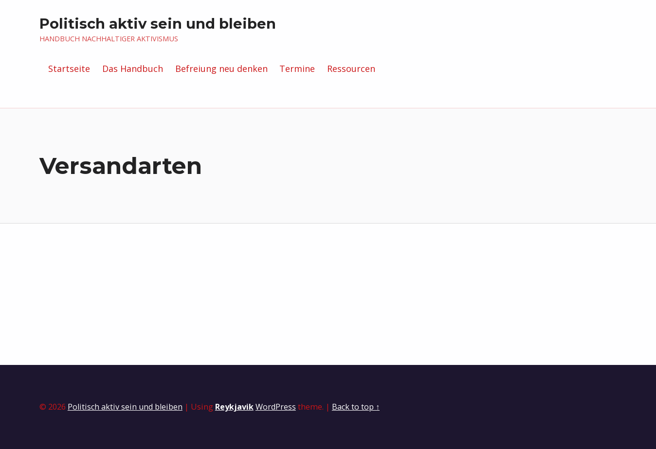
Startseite (69, 68)
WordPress (275, 406)
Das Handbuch (132, 68)
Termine (297, 68)
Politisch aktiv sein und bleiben (157, 23)
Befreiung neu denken (221, 68)
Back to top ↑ (356, 406)
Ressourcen (351, 68)
